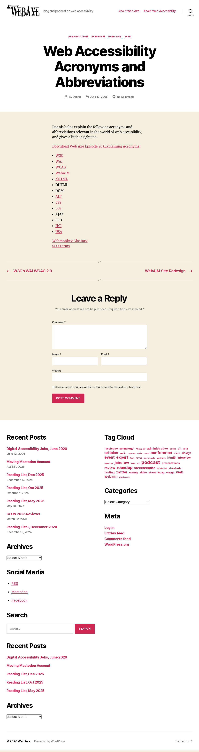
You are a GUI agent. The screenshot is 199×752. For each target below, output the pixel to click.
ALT (58, 198)
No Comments (125, 98)
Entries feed (114, 535)
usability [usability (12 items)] (133, 474)
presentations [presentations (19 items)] (171, 464)
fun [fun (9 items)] (145, 460)
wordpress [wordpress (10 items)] (124, 478)
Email (105, 356)
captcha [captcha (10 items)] (131, 455)
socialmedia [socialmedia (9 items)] (162, 470)
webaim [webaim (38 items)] (110, 478)
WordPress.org (116, 546)
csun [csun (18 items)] (177, 454)
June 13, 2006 (99, 98)
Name (56, 356)
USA (58, 233)
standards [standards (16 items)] (175, 469)
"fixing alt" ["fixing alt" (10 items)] (140, 450)
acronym (98, 38)
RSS (14, 585)
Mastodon (19, 593)
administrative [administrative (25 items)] (157, 450)
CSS (58, 204)
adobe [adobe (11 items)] (172, 450)
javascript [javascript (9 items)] (108, 465)
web (128, 38)
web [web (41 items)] (179, 474)
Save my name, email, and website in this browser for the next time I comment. (98, 388)
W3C (59, 157)
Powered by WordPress (49, 743)
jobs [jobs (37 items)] (118, 464)
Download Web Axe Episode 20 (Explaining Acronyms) (96, 148)
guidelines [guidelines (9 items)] (161, 460)
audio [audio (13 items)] (123, 455)
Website (56, 372)
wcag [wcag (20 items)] (161, 474)
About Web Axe (128, 11)
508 (58, 210)
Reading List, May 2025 (25, 503)
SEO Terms (61, 248)
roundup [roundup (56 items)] (124, 469)
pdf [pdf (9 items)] (138, 465)
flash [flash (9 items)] (132, 460)
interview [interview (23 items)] (184, 459)
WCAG (60, 169)
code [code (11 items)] (139, 455)
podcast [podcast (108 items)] (150, 464)
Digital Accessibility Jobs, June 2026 (37, 450)
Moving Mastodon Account (28, 463)
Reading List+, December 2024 (32, 529)
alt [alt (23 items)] (179, 450)
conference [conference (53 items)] (161, 454)
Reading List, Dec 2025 (25, 476)
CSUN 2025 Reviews (23, 516)
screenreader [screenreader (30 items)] (144, 469)
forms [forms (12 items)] (139, 459)
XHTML (61, 181)
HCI (58, 227)
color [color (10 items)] (146, 455)
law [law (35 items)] (126, 464)
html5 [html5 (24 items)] (171, 459)
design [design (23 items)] (186, 454)
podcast (115, 38)
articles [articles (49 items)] (111, 454)
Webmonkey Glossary (69, 243)
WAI (58, 163)
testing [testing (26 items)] (109, 474)
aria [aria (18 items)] (185, 450)
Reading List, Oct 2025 (25, 489)
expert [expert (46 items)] (122, 459)
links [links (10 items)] (133, 465)
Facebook (19, 602)
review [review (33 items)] (109, 469)
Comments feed (117, 540)
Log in (109, 529)
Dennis (77, 98)
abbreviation (78, 38)
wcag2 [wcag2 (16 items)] (170, 474)
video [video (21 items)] (143, 474)
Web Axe (24, 743)
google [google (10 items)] (151, 459)
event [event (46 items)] (109, 459)
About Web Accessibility (159, 11)
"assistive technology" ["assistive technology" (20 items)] (119, 450)
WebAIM (62, 175)
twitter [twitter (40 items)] (121, 474)
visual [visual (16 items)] (152, 474)
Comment (59, 324)
